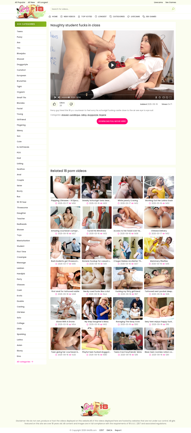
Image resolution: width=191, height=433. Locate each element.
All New (31, 2)
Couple (20, 180)
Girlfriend (21, 119)
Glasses (21, 284)
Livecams (158, 2)
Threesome (22, 207)
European (21, 75)
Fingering (21, 125)
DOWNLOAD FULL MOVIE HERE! (112, 121)
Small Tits (21, 97)
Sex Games (170, 2)
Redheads (22, 224)
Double (20, 301)
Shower (20, 229)
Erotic (19, 295)
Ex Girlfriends (23, 147)
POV (19, 152)
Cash (19, 290)
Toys (19, 235)
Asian (19, 345)
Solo (19, 317)
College (20, 323)
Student (20, 246)
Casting (20, 306)
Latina (20, 339)
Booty (20, 191)
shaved (65, 115)
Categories (117, 16)
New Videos (67, 16)
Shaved (20, 59)
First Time (21, 251)
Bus (18, 196)
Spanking (21, 334)
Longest (101, 16)
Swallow (21, 169)
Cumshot (21, 70)
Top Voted (85, 16)
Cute (19, 141)
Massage (21, 262)
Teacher (21, 218)
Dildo (19, 328)
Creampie (21, 257)
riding (83, 115)
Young (20, 114)
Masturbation (23, 240)
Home (53, 16)
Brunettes (21, 81)
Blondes (21, 103)
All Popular (20, 2)
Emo (19, 356)
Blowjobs (21, 53)
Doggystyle (22, 64)
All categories (25, 361)
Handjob (21, 273)
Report (118, 430)
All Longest (42, 2)
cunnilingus (74, 115)
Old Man (21, 312)
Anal (19, 174)
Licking (20, 163)
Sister (19, 185)
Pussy (19, 37)
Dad (19, 158)
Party (19, 279)
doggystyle (92, 115)
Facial (20, 108)
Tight (19, 86)
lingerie (102, 115)
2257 (101, 430)
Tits (18, 48)
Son (18, 136)
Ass (18, 42)
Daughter (21, 213)
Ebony (20, 350)
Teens (20, 31)
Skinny (20, 130)
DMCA (109, 430)
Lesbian (20, 268)
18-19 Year (21, 202)
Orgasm (21, 92)
